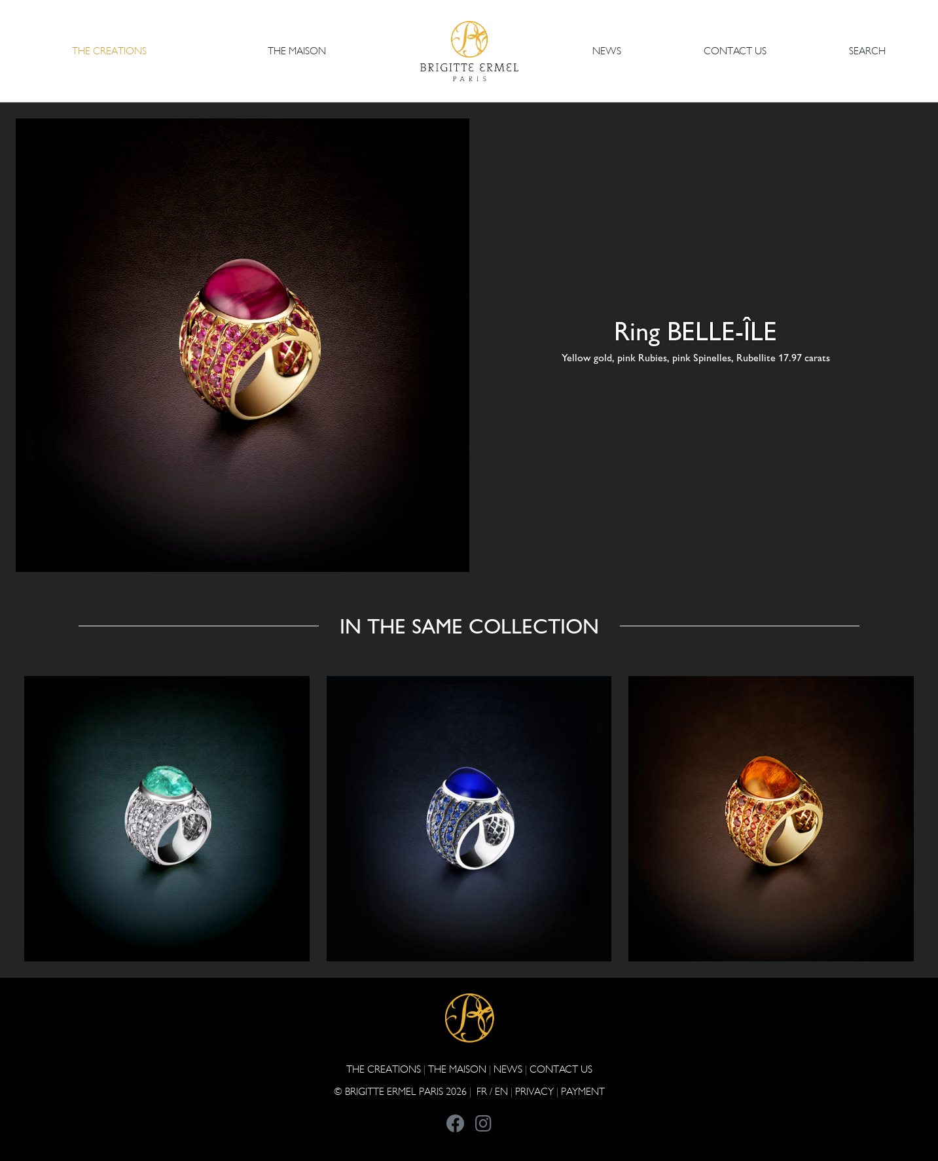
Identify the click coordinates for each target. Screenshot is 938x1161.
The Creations (383, 1069)
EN (501, 1091)
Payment (583, 1091)
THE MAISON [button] (297, 51)
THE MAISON (457, 1069)
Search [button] (867, 51)
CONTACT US (735, 51)
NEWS (606, 51)
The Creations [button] (109, 51)
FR (482, 1091)
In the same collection (469, 626)
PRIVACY (534, 1091)
